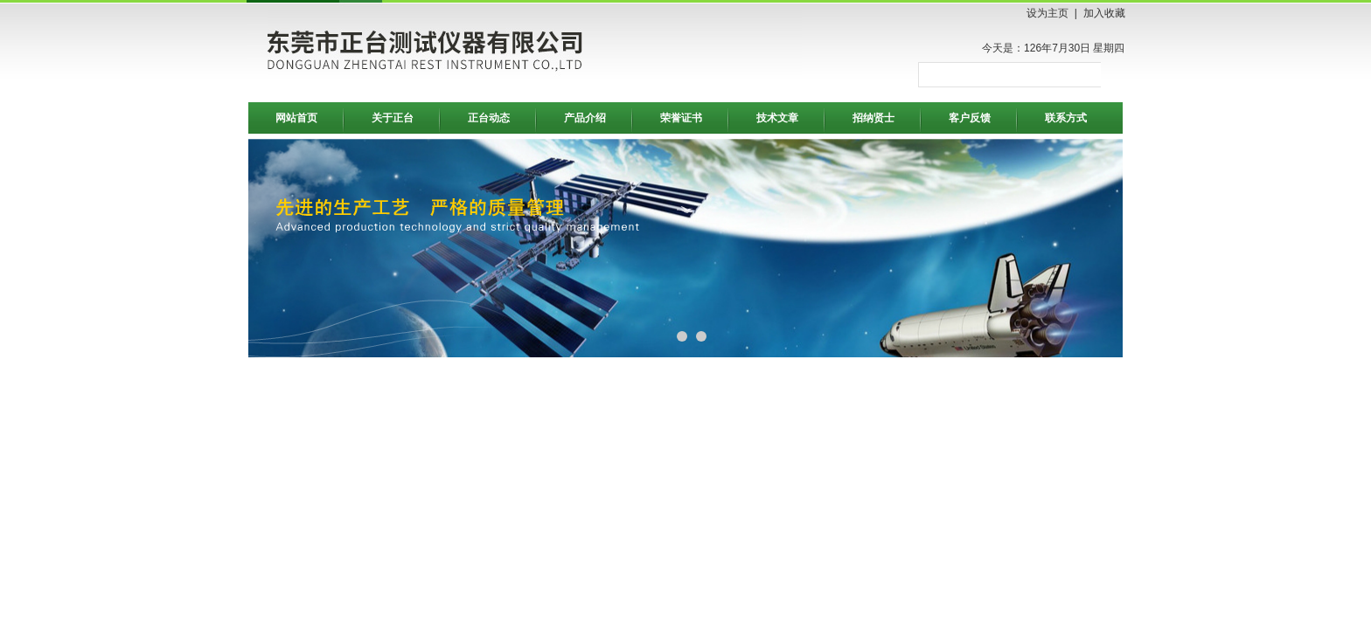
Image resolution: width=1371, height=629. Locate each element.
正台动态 (489, 118)
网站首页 (296, 118)
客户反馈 (970, 118)
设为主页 (1047, 13)
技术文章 (777, 118)
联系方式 (1066, 118)
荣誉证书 (681, 118)
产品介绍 (585, 118)
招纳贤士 (873, 118)
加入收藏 (1104, 13)
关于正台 (393, 118)
